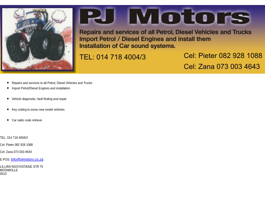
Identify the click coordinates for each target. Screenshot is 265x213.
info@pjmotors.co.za (27, 159)
